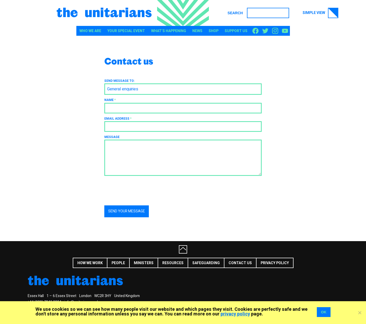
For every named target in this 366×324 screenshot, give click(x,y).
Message (112, 137)
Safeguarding (206, 263)
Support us (236, 31)
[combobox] (183, 89)
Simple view (320, 13)
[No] (359, 312)
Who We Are (90, 31)
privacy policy (235, 314)
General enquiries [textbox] (122, 89)
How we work (90, 263)
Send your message (126, 211)
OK (323, 312)
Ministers (143, 263)
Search (235, 13)
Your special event (126, 31)
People (118, 263)
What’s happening (168, 31)
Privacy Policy (275, 263)
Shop (213, 31)
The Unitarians (104, 12)
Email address (117, 118)
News (197, 31)
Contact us (240, 263)
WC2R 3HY (102, 296)
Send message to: (119, 80)
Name (110, 100)
